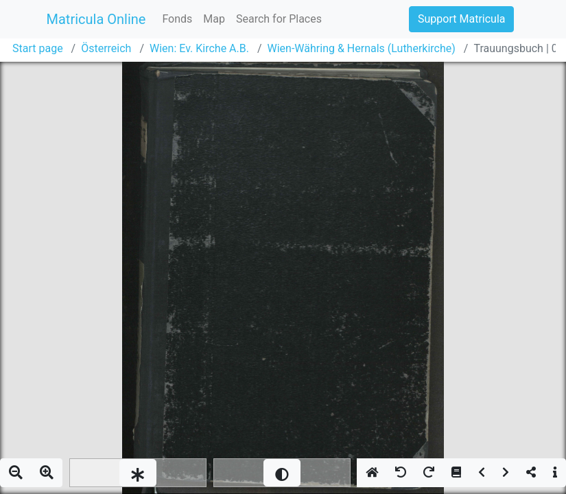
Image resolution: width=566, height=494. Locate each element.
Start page (37, 48)
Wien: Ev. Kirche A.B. (199, 48)
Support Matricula (461, 18)
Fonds (177, 18)
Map (214, 18)
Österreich (106, 48)
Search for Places (279, 18)
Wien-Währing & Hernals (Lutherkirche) (362, 48)
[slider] (138, 472)
